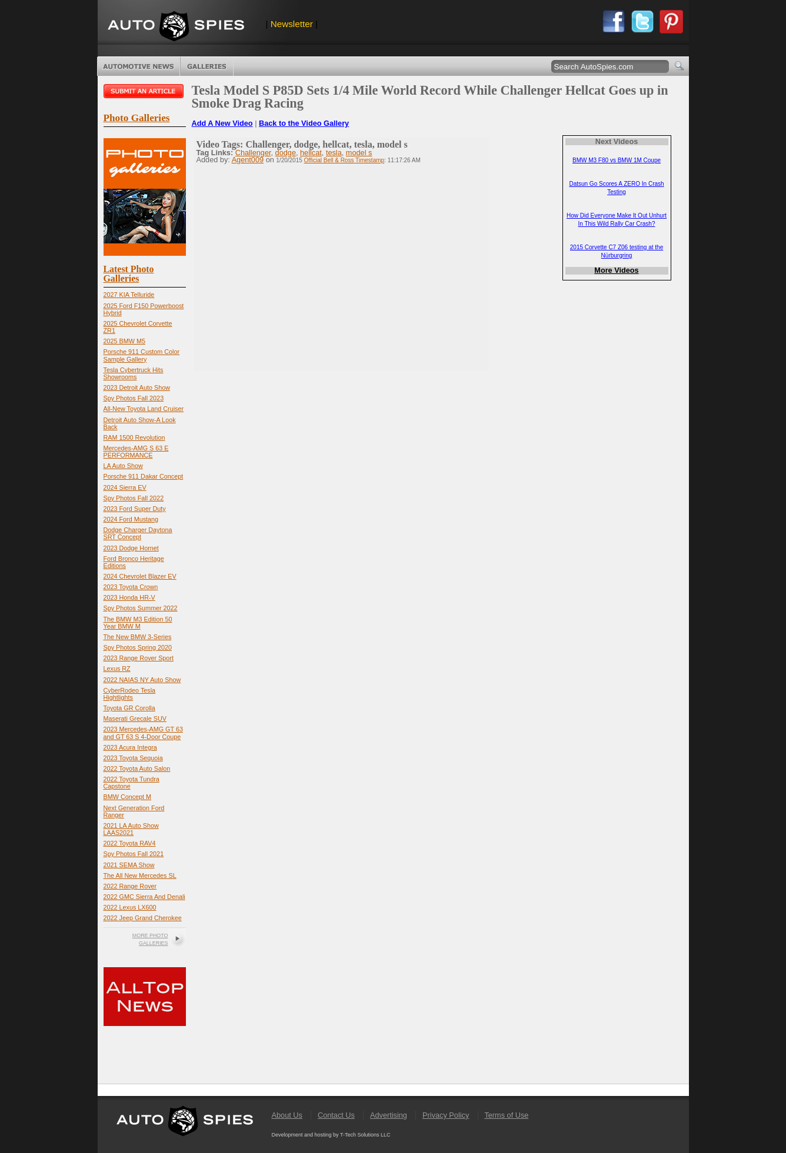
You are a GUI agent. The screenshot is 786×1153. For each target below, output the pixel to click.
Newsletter (292, 24)
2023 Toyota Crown (131, 586)
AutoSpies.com (176, 27)
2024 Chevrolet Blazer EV (140, 576)
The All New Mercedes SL (140, 875)
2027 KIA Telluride (129, 294)
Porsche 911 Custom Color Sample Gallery (142, 355)
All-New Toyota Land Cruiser (144, 408)
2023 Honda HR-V (129, 597)
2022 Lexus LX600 (130, 907)
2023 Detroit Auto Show (137, 387)
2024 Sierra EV (125, 487)
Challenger (253, 152)
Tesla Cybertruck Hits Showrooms (134, 373)
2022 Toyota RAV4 (130, 843)
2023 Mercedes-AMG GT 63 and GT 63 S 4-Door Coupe (143, 733)
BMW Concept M (128, 796)
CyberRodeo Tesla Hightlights (130, 694)
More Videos (616, 270)
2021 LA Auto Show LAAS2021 (131, 829)
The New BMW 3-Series (138, 636)
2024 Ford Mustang (131, 519)
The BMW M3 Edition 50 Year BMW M (138, 623)
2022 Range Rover (130, 886)
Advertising (388, 1115)
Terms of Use (506, 1115)
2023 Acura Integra (130, 747)
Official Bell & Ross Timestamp (344, 160)
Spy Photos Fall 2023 (134, 398)
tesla (334, 152)
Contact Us (336, 1115)
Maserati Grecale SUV (135, 718)
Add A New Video (222, 123)
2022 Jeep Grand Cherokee (143, 917)
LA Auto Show (123, 465)
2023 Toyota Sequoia (133, 757)
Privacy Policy (445, 1115)
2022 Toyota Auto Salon (137, 768)
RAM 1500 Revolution (134, 437)
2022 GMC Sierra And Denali (144, 896)
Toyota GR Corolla (129, 707)
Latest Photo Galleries (129, 273)
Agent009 (248, 159)
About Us (287, 1115)
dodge (285, 152)
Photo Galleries (207, 66)
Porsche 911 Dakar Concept (144, 476)
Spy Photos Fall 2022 (134, 498)
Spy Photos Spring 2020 (138, 647)
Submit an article (145, 91)
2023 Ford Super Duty (135, 508)
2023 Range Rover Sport (139, 657)
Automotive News (138, 66)
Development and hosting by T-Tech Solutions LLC (331, 1135)
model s (359, 152)
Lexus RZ (117, 668)
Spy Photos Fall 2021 (134, 853)
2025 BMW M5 (124, 341)
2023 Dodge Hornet (131, 548)
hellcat (311, 152)
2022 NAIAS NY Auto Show (142, 679)
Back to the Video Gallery (304, 123)
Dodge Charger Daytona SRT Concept (138, 533)
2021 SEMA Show (129, 864)
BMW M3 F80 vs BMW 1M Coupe (616, 160)
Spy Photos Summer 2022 (141, 607)
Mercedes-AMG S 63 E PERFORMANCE (136, 452)
